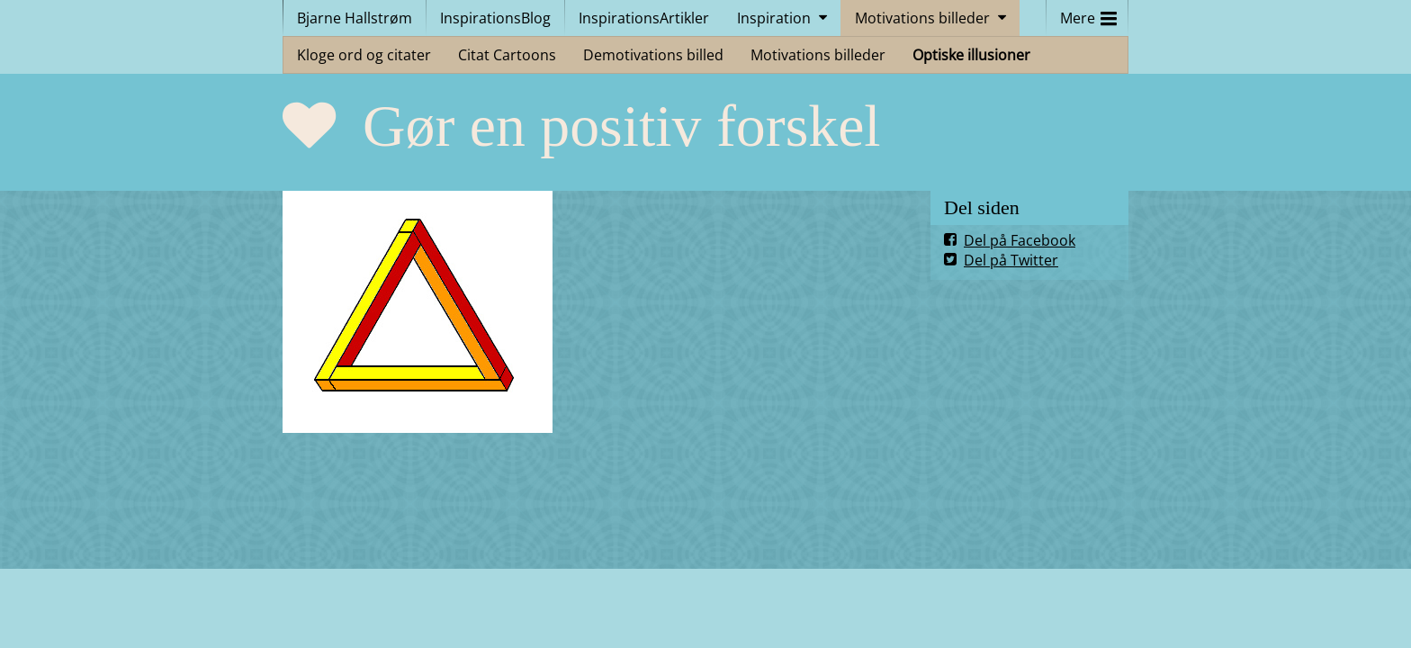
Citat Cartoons (507, 55)
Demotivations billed (653, 55)
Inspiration (774, 18)
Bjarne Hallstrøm (354, 18)
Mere (1088, 14)
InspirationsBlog (495, 18)
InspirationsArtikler (644, 18)
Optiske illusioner (971, 55)
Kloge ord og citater (364, 55)
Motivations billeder (922, 18)
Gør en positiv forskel (622, 125)
